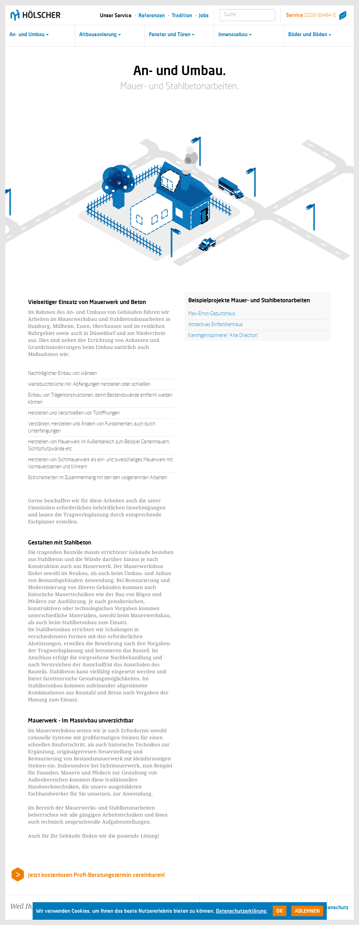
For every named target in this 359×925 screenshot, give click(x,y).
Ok (279, 911)
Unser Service (115, 15)
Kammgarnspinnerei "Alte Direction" (223, 335)
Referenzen (151, 15)
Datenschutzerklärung (241, 911)
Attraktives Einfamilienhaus (215, 324)
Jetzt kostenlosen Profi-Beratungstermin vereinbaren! (96, 874)
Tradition (182, 15)
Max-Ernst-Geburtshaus (211, 313)
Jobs (204, 15)
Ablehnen (307, 911)
